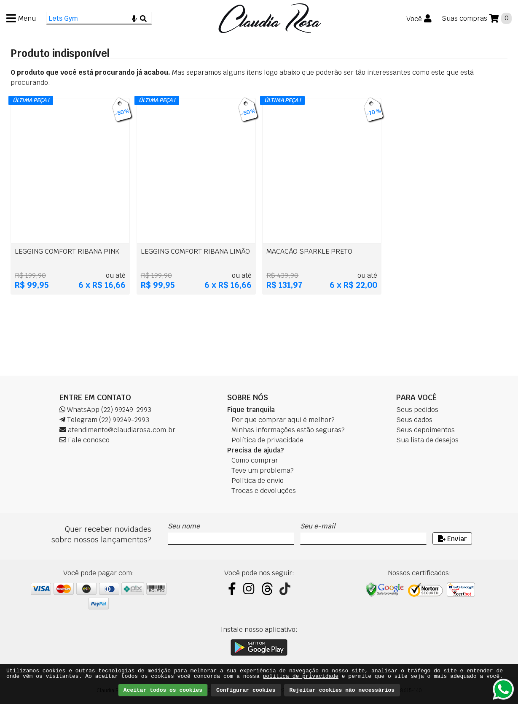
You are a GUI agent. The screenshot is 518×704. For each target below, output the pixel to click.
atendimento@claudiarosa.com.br (117, 429)
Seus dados (414, 419)
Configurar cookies (245, 690)
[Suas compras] (477, 18)
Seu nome (184, 526)
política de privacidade (300, 676)
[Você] (419, 18)
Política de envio (257, 480)
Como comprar (254, 460)
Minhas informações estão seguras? (288, 429)
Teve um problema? (262, 470)
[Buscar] (143, 18)
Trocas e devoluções (263, 490)
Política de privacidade (267, 440)
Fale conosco (84, 440)
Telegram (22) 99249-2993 (104, 419)
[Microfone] (134, 18)
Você (414, 18)
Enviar (452, 538)
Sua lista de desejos (427, 440)
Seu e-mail (317, 526)
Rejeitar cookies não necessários (342, 690)
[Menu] (21, 18)
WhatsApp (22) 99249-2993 (105, 409)
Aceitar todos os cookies (162, 690)
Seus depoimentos (425, 429)
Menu (27, 18)
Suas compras (464, 18)
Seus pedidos (417, 409)
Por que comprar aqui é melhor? (283, 419)
